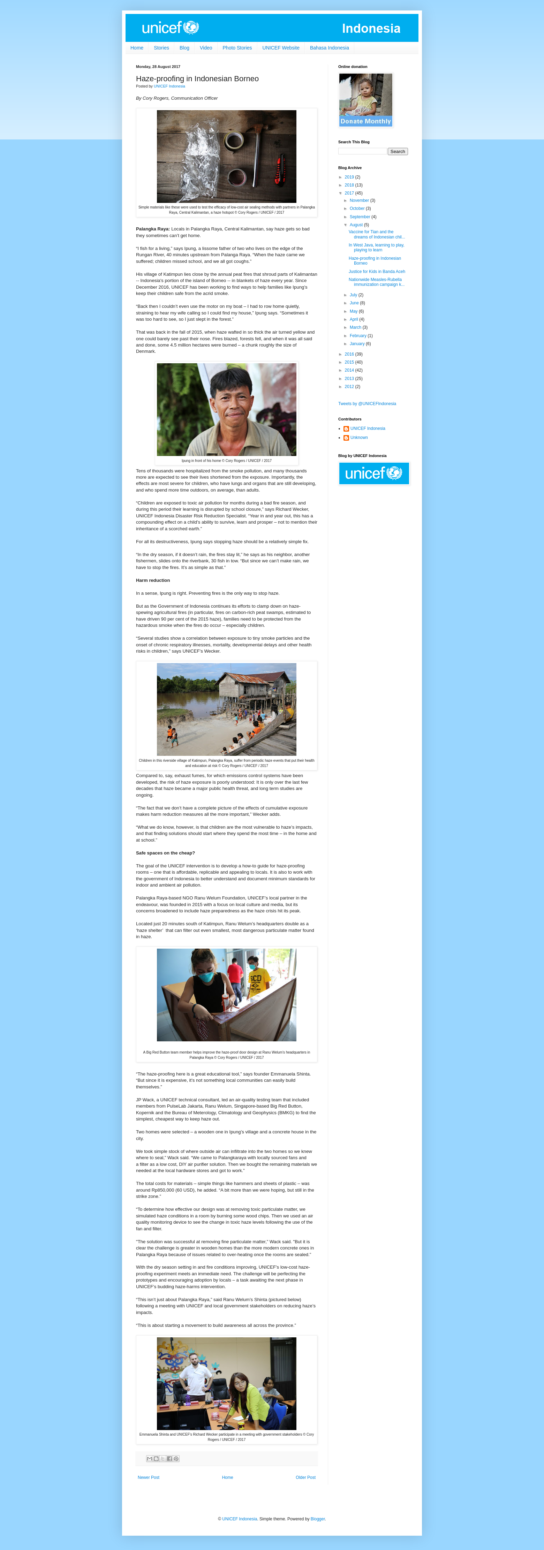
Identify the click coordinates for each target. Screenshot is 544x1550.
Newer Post (148, 1477)
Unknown (359, 437)
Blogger (318, 1519)
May (354, 311)
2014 (350, 370)
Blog (184, 48)
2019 (350, 177)
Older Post (306, 1477)
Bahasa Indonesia (329, 48)
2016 (350, 354)
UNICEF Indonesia (367, 428)
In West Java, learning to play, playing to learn (377, 247)
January (358, 343)
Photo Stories (237, 48)
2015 (350, 362)
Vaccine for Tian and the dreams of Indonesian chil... (377, 234)
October (358, 208)
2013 (350, 378)
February (359, 335)
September (360, 216)
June (355, 303)
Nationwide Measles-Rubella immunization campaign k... (377, 282)
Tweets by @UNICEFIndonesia (367, 403)
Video (206, 48)
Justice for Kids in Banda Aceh (377, 271)
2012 (350, 386)
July (354, 294)
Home (136, 48)
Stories (161, 48)
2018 (350, 185)
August (357, 224)
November (360, 200)
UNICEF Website (281, 48)
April (354, 319)
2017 (350, 193)
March (356, 327)
